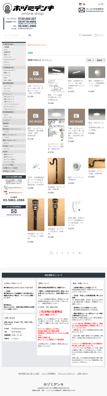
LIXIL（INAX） (8, 80)
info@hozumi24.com (19, 328)
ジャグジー (6, 120)
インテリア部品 (8, 165)
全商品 (30, 53)
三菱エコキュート (9, 101)
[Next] (80, 253)
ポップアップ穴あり (9, 159)
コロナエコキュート (9, 109)
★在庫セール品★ (9, 171)
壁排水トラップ (8, 154)
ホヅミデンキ (53, 384)
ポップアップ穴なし (9, 162)
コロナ (6, 49)
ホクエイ (6, 143)
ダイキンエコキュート (10, 106)
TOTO (5, 78)
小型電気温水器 (8, 67)
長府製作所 (7, 52)
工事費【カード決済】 (10, 168)
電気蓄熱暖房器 (8, 112)
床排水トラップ (8, 157)
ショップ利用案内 (49, 374)
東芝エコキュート (9, 99)
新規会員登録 (85, 35)
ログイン (99, 35)
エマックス (7, 88)
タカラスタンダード (9, 59)
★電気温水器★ (8, 44)
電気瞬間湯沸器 (8, 83)
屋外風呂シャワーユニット (12, 129)
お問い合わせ (82, 374)
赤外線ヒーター (8, 146)
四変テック (7, 54)
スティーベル (8, 86)
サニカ (6, 115)
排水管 (5, 152)
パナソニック (8, 57)
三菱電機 (6, 47)
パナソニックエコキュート (11, 104)
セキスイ (6, 62)
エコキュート (7, 94)
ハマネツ (6, 132)
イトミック (7, 64)
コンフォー (7, 149)
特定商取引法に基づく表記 (28, 374)
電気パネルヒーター (10, 140)
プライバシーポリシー (66, 374)
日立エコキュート (9, 96)
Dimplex (6, 126)
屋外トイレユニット (10, 135)
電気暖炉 (6, 123)
